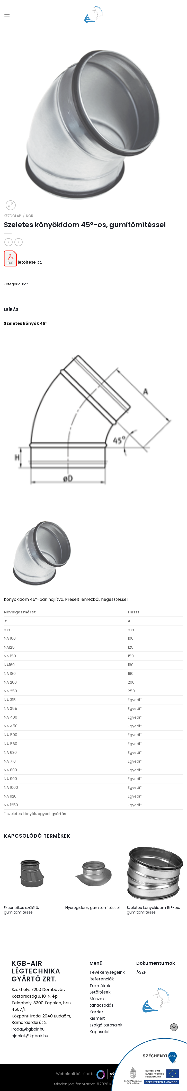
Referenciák (102, 979)
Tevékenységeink (107, 972)
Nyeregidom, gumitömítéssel (92, 907)
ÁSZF (141, 972)
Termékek (100, 986)
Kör (29, 215)
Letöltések (100, 992)
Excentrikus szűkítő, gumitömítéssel (21, 910)
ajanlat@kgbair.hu (30, 1036)
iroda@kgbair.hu (28, 1029)
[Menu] (7, 14)
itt (39, 262)
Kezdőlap (12, 215)
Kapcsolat (100, 1032)
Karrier (96, 1012)
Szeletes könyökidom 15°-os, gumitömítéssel (153, 910)
